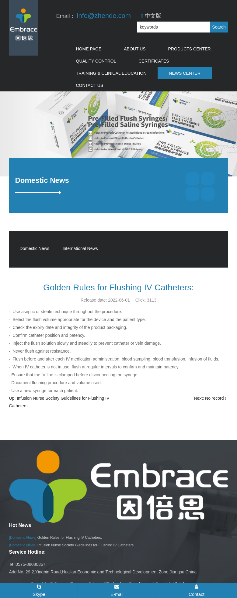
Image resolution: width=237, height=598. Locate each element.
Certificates (154, 61)
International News (80, 248)
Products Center (189, 48)
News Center (184, 73)
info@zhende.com (104, 15)
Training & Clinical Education (111, 73)
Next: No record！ (211, 398)
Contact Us (89, 85)
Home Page (89, 48)
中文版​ (151, 16)
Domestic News (34, 248)
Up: (13, 398)
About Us (134, 48)
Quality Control (96, 61)
